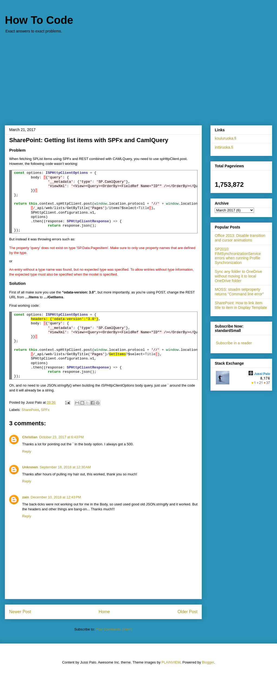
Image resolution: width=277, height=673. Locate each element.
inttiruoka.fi (224, 147)
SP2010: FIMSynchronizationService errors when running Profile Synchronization (238, 256)
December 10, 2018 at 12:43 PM (56, 497)
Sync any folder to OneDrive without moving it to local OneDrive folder (238, 276)
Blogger (208, 662)
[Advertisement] (138, 77)
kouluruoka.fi (225, 138)
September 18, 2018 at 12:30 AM (65, 467)
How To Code (39, 20)
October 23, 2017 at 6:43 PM (61, 437)
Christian (29, 437)
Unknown (30, 467)
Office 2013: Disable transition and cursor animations (240, 237)
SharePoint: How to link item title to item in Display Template (241, 305)
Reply (26, 451)
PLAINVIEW (170, 662)
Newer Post (20, 611)
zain (25, 497)
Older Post (187, 611)
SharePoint (30, 410)
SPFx (45, 410)
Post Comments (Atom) (114, 629)
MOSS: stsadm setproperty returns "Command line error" (239, 291)
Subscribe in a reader (234, 343)
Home (104, 611)
